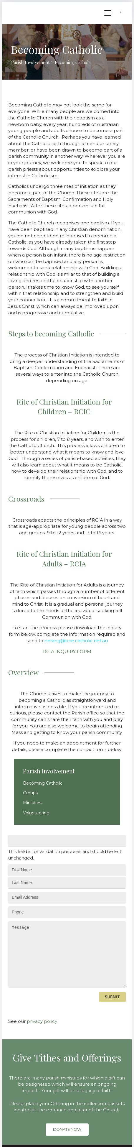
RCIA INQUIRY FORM (67, 651)
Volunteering (36, 813)
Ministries (32, 803)
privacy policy (42, 1021)
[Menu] (108, 13)
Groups (30, 793)
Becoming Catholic (42, 783)
